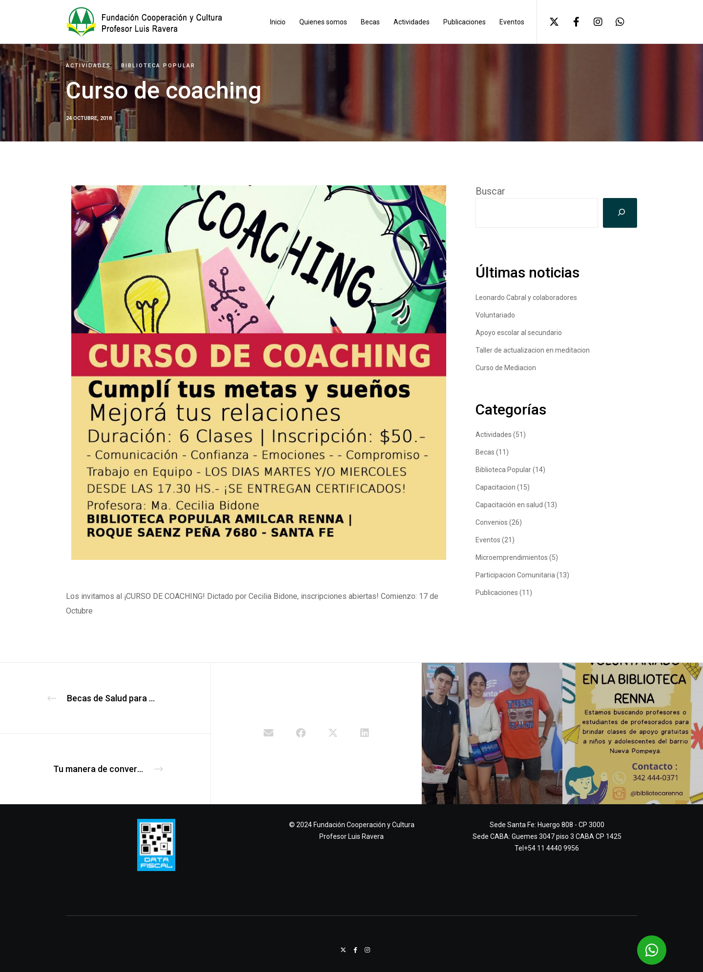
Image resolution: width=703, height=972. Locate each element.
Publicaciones (497, 592)
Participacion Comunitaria (515, 575)
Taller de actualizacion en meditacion (533, 350)
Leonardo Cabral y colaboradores (526, 297)
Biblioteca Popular (158, 65)
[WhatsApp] (614, 22)
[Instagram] (592, 22)
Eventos (488, 540)
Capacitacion (496, 487)
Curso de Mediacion (506, 368)
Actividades (88, 65)
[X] (548, 22)
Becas (485, 452)
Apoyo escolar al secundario (519, 333)
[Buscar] (620, 213)
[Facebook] (570, 22)
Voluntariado (495, 315)
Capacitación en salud (509, 505)
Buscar (490, 191)
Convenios (492, 522)
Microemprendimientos (512, 557)
